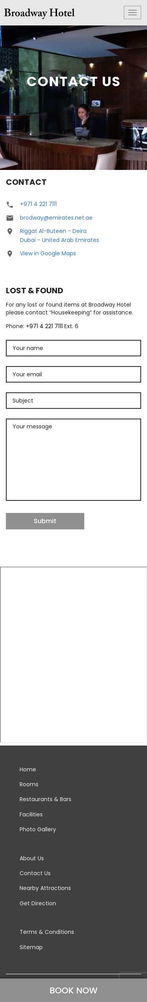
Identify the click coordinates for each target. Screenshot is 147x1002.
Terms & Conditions (47, 932)
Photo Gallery (38, 829)
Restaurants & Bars (45, 799)
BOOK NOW (73, 990)
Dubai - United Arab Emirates (59, 240)
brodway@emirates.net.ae (56, 218)
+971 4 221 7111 (38, 204)
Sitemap (31, 947)
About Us (32, 858)
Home (28, 769)
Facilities (31, 814)
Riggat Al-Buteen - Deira (53, 231)
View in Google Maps (48, 253)
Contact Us (35, 873)
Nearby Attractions (45, 888)
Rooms (29, 784)
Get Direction (38, 903)
